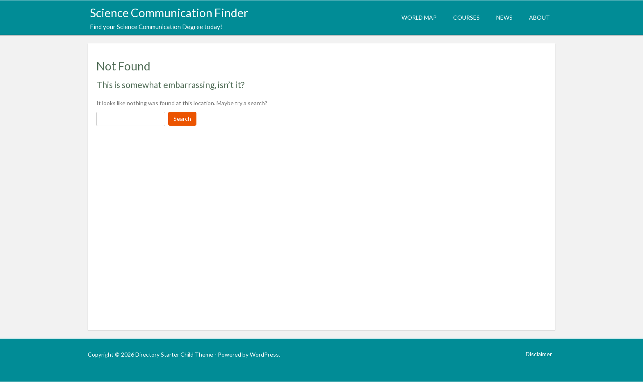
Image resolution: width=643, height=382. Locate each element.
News (504, 17)
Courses (466, 17)
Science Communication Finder (169, 13)
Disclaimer (539, 353)
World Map (419, 17)
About (539, 17)
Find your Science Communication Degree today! (156, 26)
